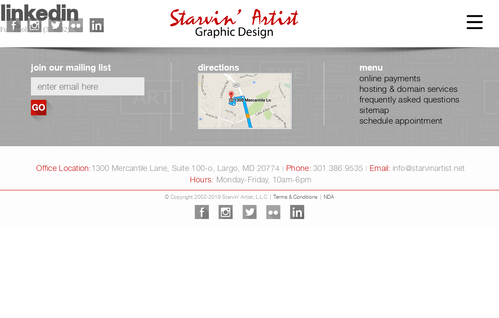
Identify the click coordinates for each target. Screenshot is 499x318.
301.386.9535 (338, 168)
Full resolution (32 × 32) (34, 29)
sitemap (374, 110)
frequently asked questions (409, 99)
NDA (329, 196)
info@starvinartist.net (429, 168)
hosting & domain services (408, 89)
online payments (389, 78)
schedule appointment (400, 120)
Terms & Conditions (295, 196)
